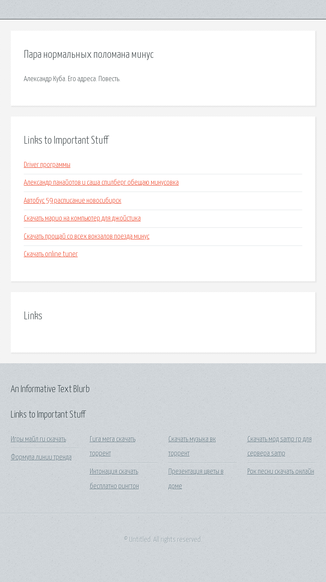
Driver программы (47, 165)
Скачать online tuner (51, 254)
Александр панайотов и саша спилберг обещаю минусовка (101, 182)
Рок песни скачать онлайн (280, 471)
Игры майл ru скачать (38, 439)
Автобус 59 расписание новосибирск (72, 200)
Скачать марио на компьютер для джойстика (82, 218)
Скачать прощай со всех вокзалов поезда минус (86, 236)
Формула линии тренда (41, 457)
